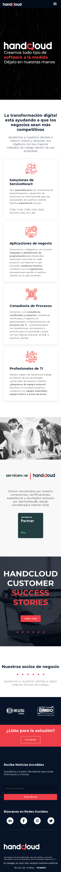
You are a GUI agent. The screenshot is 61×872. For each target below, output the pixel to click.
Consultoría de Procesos (31, 306)
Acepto (41, 867)
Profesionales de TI (26, 368)
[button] (55, 3)
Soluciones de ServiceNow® (22, 182)
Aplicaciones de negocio (31, 243)
